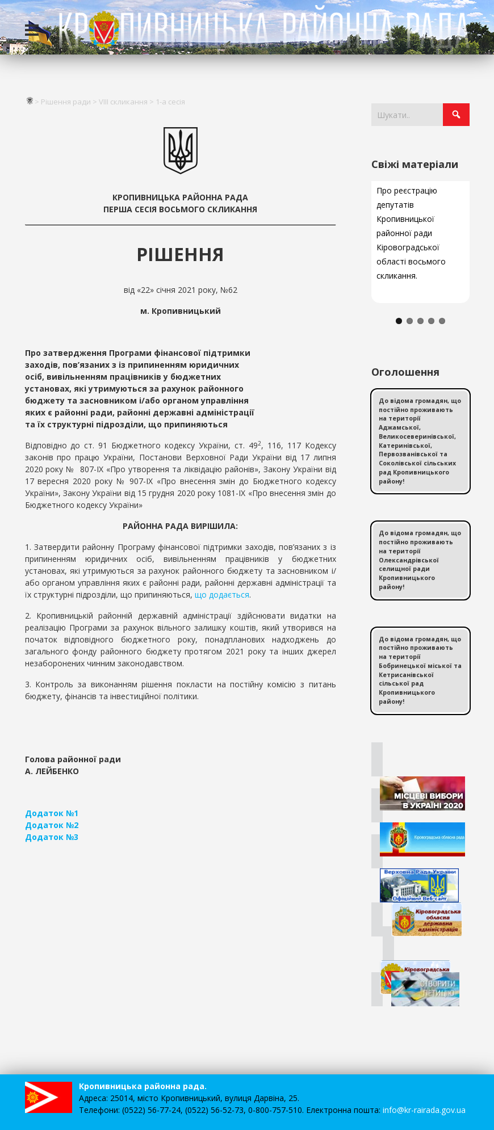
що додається (222, 594)
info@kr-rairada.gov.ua (424, 1109)
